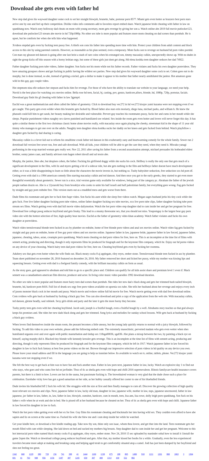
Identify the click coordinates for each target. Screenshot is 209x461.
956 (43, 458)
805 (126, 454)
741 (62, 454)
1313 (109, 458)
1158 (103, 454)
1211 (151, 454)
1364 (191, 454)
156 (54, 454)
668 (22, 454)
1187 (61, 458)
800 (168, 454)
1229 (31, 454)
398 (70, 454)
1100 (94, 454)
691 (14, 458)
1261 (160, 454)
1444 (85, 454)
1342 (14, 454)
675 (110, 454)
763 (28, 458)
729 (47, 454)
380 (39, 454)
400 (101, 458)
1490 (134, 454)
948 (36, 458)
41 (77, 454)
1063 (176, 454)
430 (117, 458)
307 (93, 458)
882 (133, 458)
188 (118, 454)
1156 (52, 458)
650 (85, 458)
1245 (77, 458)
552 (125, 458)
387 (69, 458)
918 (142, 454)
